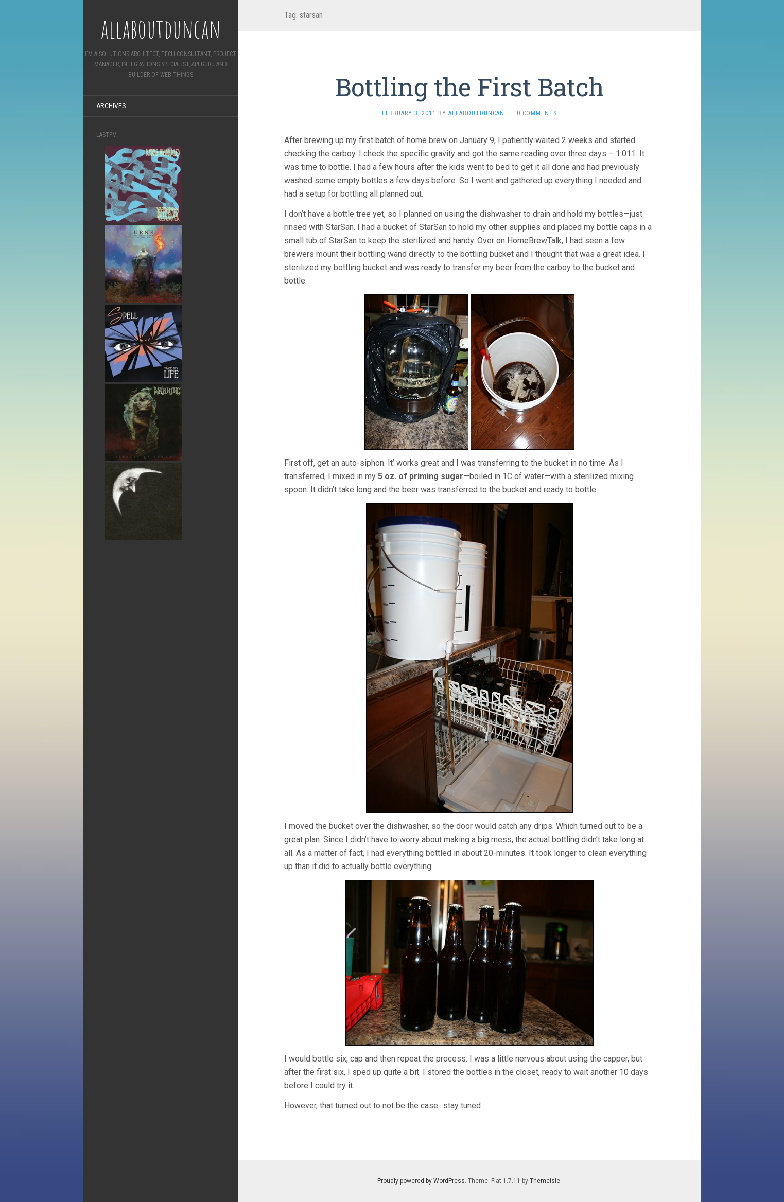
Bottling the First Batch (469, 86)
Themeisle (545, 1181)
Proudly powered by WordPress (421, 1181)
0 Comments (537, 113)
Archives (111, 106)
